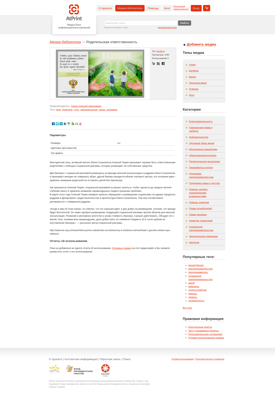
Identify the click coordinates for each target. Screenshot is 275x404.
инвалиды (193, 286)
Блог (167, 8)
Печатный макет (198, 83)
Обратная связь (110, 359)
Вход (196, 8)
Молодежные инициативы (203, 149)
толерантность (196, 300)
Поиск (127, 359)
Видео (192, 76)
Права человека (198, 214)
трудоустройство (197, 290)
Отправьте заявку (121, 248)
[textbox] (140, 23)
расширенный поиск (167, 27)
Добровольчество (198, 137)
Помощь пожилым (199, 202)
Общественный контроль (203, 155)
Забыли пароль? (181, 9)
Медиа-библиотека (129, 8)
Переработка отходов (201, 167)
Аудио (192, 64)
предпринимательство (200, 268)
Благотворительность (201, 121)
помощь (192, 293)
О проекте (105, 8)
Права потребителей (200, 208)
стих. (76, 109)
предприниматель (198, 272)
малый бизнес (196, 265)
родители (67, 109)
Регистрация (179, 6)
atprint (191, 283)
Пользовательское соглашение (205, 334)
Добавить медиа (201, 44)
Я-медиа (194, 89)
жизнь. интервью (108, 109)
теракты (192, 297)
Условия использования (182, 359)
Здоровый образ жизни (201, 143)
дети (58, 109)
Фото (191, 95)
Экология (194, 242)
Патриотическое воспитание (204, 161)
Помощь (153, 8)
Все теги (187, 307)
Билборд (160, 51)
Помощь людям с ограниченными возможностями (198, 193)
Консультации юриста (200, 327)
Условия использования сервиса (206, 337)
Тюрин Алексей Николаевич (86, 106)
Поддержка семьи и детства (204, 183)
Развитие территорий (201, 220)
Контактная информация (81, 359)
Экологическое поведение (203, 236)
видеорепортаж (89, 109)
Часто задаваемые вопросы (203, 330)
